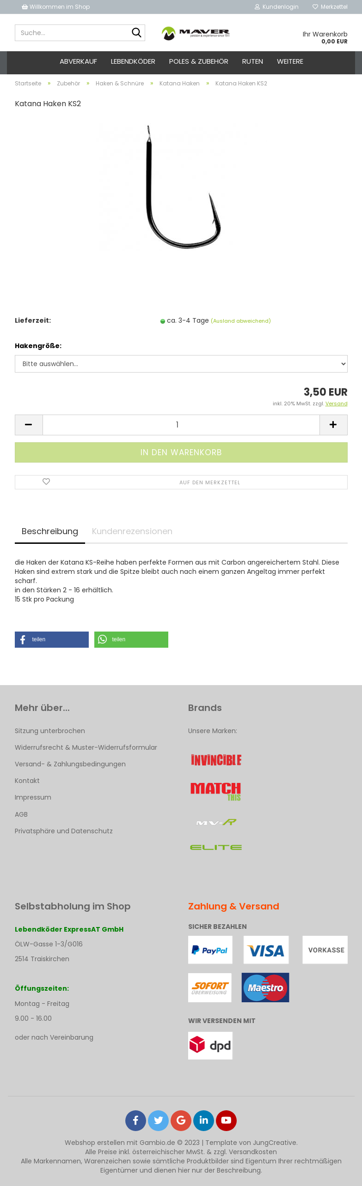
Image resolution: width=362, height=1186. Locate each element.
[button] (52, 640)
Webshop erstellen (95, 1142)
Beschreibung (50, 531)
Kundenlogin (277, 7)
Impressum (33, 797)
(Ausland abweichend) (241, 321)
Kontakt (27, 780)
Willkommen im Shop (56, 7)
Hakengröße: (38, 345)
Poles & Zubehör (198, 61)
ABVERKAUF (78, 61)
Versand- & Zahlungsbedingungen (70, 764)
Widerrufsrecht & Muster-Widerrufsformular (86, 747)
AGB (21, 814)
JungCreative (274, 1142)
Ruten (252, 61)
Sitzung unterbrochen (50, 730)
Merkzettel (330, 7)
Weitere (290, 61)
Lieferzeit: (33, 320)
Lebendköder (133, 61)
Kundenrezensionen (132, 531)
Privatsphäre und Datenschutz (64, 831)
